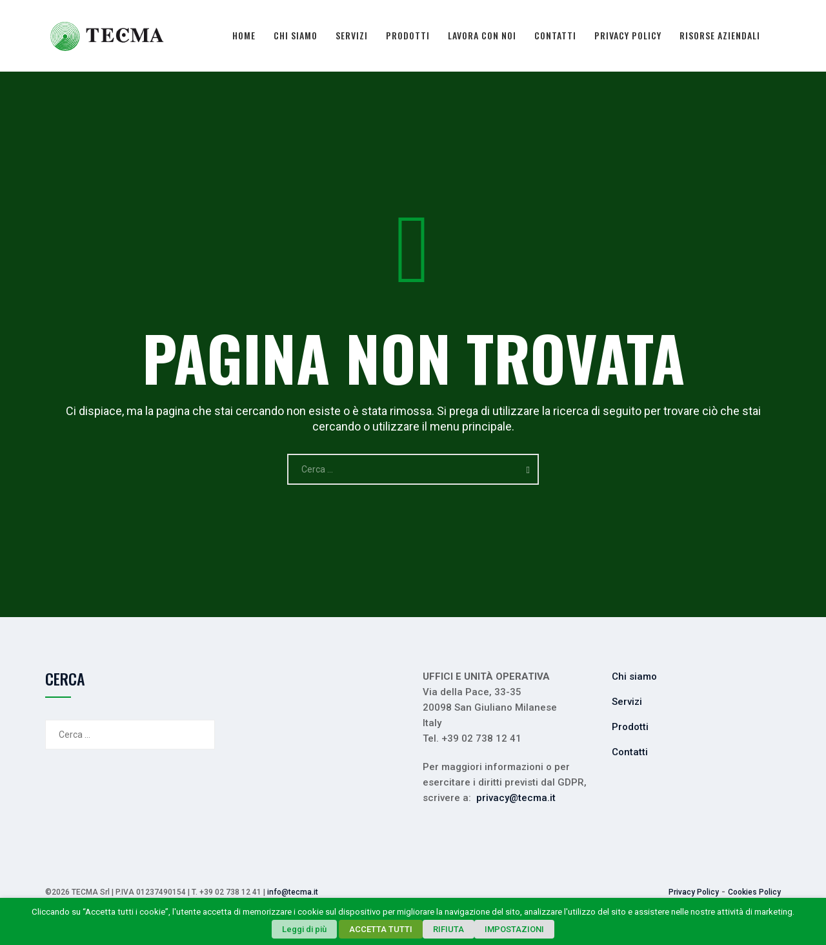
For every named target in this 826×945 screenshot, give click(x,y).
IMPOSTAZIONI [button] (514, 929)
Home (244, 35)
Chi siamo (295, 35)
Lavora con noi (482, 35)
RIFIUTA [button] (448, 929)
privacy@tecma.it (516, 798)
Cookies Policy (754, 892)
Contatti (555, 35)
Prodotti (408, 35)
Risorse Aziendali (720, 35)
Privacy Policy (627, 35)
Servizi (352, 35)
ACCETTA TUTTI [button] (380, 929)
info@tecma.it (292, 892)
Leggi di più (304, 929)
